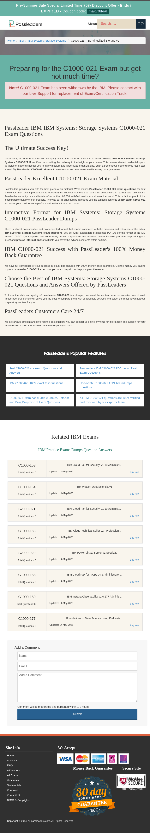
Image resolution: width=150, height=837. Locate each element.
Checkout (12, 790)
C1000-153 (26, 465)
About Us (12, 760)
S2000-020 (26, 553)
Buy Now (134, 472)
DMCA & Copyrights (18, 800)
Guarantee (13, 780)
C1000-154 (26, 487)
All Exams (12, 775)
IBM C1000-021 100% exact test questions (36, 383)
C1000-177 (26, 619)
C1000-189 (26, 597)
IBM (21, 40)
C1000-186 (26, 531)
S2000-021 (26, 509)
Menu (92, 23)
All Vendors (13, 770)
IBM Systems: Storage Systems (47, 40)
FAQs (10, 765)
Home (11, 40)
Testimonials (14, 785)
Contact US (13, 795)
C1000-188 (26, 575)
